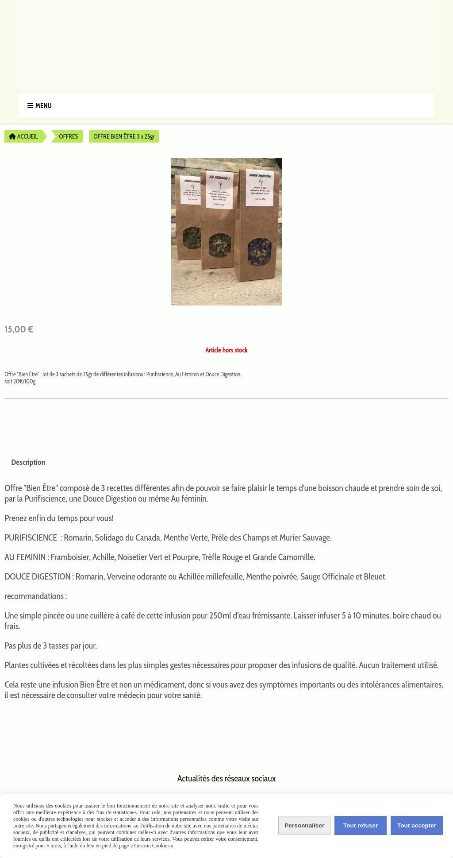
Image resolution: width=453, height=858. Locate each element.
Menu (43, 106)
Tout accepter (416, 825)
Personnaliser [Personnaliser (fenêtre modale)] (304, 825)
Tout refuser (360, 825)
